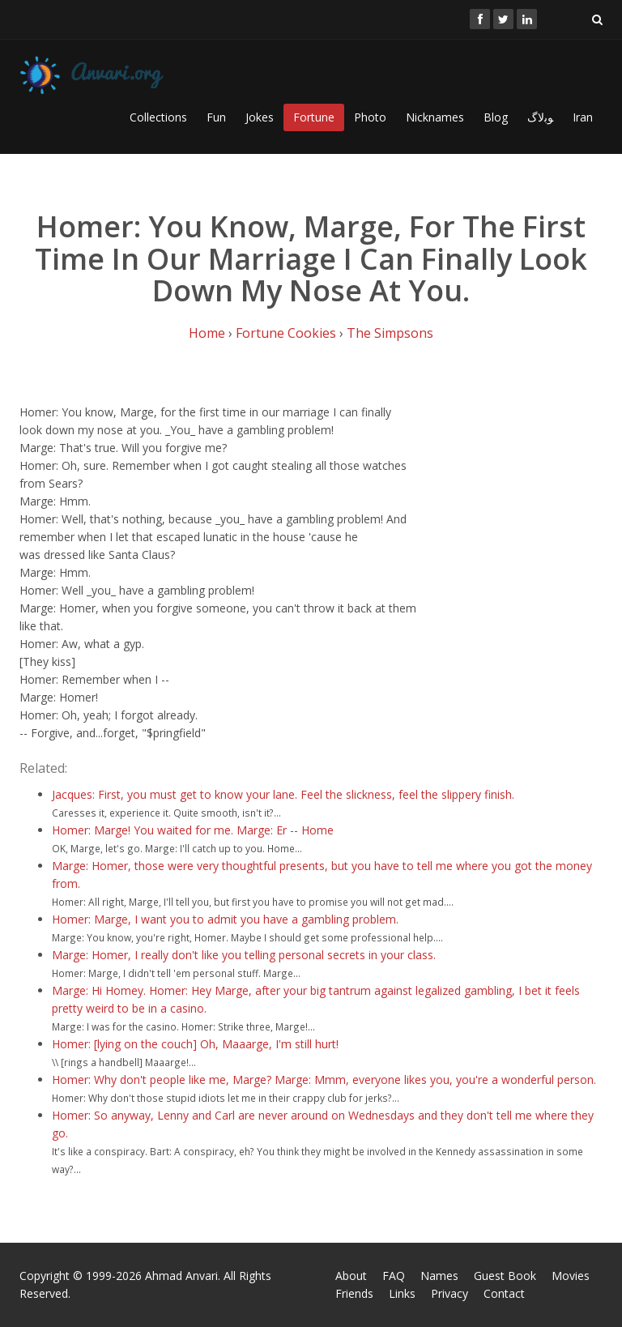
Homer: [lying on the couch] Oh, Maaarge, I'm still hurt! (195, 1044)
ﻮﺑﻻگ (540, 117)
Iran (583, 117)
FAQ (393, 1275)
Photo (370, 117)
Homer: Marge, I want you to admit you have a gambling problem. (225, 919)
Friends (354, 1293)
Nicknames (435, 117)
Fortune (313, 117)
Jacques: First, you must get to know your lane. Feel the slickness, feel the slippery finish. (283, 794)
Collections (158, 117)
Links (402, 1293)
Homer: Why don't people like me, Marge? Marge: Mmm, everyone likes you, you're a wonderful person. (324, 1079)
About (351, 1275)
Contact (504, 1293)
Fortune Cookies (286, 333)
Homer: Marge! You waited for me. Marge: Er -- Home (193, 830)
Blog (496, 117)
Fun (216, 117)
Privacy (449, 1293)
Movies (571, 1275)
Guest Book (505, 1275)
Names (439, 1275)
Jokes (259, 117)
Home (207, 333)
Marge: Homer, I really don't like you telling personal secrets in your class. (244, 954)
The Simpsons (390, 333)
